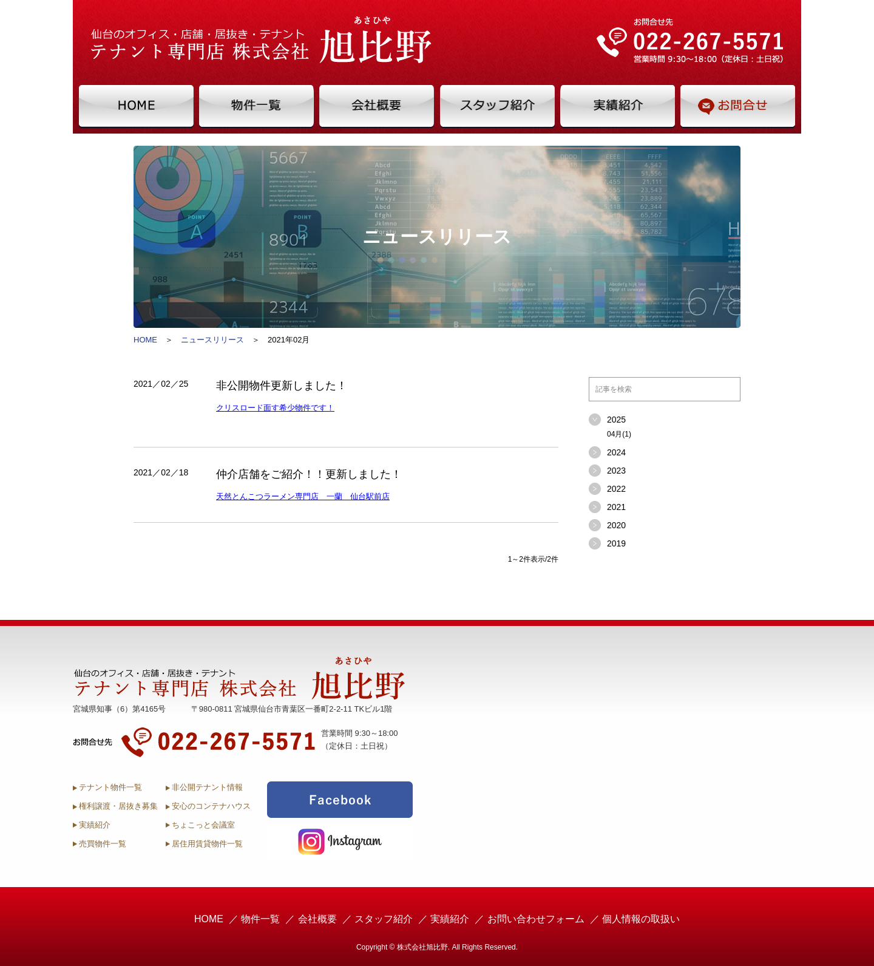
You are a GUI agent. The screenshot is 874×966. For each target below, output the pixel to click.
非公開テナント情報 (207, 787)
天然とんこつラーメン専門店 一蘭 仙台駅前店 (303, 496)
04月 (619, 434)
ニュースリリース (212, 339)
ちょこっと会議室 (203, 824)
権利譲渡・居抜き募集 (118, 806)
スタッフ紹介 (383, 919)
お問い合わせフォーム (535, 919)
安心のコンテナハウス (211, 806)
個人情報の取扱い (641, 919)
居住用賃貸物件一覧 (207, 843)
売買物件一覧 (102, 843)
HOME (145, 339)
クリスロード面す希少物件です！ (275, 407)
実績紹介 (94, 824)
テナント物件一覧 (110, 787)
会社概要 (317, 919)
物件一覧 (260, 919)
